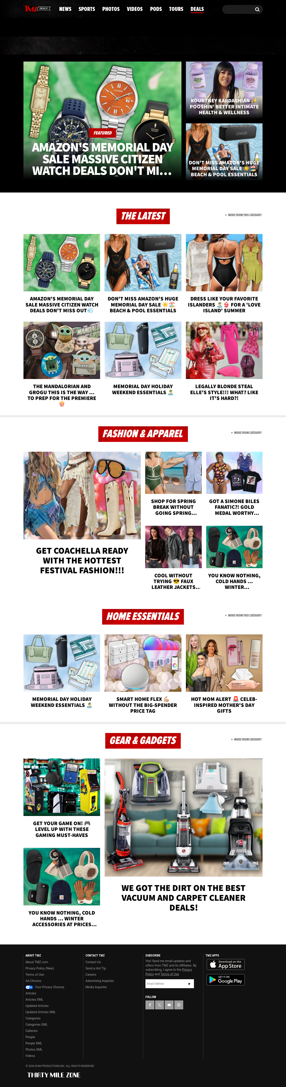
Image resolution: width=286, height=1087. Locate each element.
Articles (30, 993)
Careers (91, 974)
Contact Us (93, 962)
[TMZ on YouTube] (169, 1004)
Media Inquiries (96, 987)
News (34, 45)
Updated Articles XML (40, 1012)
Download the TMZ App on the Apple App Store (226, 964)
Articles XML (34, 999)
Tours (210, 45)
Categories (32, 1018)
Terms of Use (34, 974)
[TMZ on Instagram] (49, 8)
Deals (244, 45)
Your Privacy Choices (44, 987)
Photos (107, 45)
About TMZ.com (36, 962)
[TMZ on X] (33, 8)
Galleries (31, 1031)
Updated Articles (36, 1006)
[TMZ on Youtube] (41, 8)
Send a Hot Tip (96, 968)
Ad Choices (33, 981)
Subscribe (189, 983)
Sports (68, 45)
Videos (144, 45)
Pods (178, 45)
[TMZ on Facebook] (26, 8)
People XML (33, 1043)
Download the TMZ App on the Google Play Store (226, 980)
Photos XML (33, 1049)
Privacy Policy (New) (39, 968)
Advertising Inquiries (100, 981)
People (30, 1037)
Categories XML (36, 1024)
